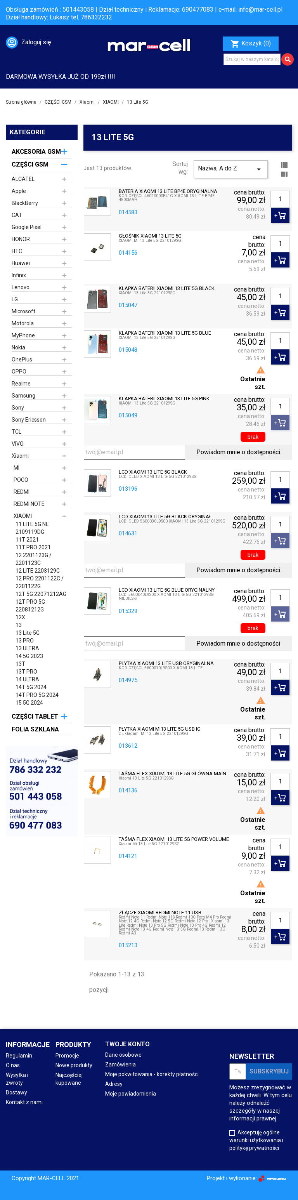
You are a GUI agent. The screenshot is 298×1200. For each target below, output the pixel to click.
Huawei (21, 263)
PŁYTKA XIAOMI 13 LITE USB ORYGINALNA (166, 663)
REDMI (21, 492)
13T (20, 664)
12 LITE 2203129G (38, 571)
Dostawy (16, 1092)
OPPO (19, 371)
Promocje (67, 1055)
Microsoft (23, 311)
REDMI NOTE (29, 504)
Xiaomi (20, 456)
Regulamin (19, 1055)
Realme (21, 383)
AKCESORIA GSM (36, 151)
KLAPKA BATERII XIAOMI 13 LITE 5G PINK (164, 398)
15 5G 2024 (29, 703)
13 (19, 625)
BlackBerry (25, 203)
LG (15, 299)
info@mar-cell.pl (260, 9)
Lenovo (20, 287)
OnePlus (22, 359)
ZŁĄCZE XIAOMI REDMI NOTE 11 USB (160, 912)
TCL (16, 432)
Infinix (19, 275)
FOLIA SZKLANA (35, 729)
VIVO (18, 444)
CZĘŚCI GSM (30, 164)
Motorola (23, 323)
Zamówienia (120, 1064)
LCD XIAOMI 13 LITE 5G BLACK (153, 472)
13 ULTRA (27, 648)
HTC (17, 251)
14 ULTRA (27, 679)
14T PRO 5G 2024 (37, 695)
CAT (17, 215)
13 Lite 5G (28, 633)
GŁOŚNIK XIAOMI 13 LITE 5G (150, 236)
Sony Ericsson (29, 420)
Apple (19, 191)
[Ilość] (280, 199)
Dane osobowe (123, 1055)
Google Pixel (27, 227)
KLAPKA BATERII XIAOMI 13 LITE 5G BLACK (167, 288)
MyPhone (23, 335)
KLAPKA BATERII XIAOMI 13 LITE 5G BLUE (165, 333)
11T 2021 (27, 540)
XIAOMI (23, 516)
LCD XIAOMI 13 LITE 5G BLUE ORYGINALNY (167, 590)
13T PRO (26, 672)
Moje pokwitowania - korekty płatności (152, 1074)
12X (20, 617)
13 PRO (25, 640)
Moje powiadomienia (130, 1094)
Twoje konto (127, 1044)
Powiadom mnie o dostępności (238, 452)
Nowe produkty (73, 1065)
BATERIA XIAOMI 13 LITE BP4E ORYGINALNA (168, 191)
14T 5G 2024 (31, 687)
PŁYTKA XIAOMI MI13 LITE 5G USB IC (159, 729)
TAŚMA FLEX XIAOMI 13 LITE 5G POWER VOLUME (174, 839)
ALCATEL (23, 179)
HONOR (21, 239)
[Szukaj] (252, 59)
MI (16, 468)
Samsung (23, 395)
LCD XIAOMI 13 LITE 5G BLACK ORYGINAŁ (165, 516)
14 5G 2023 (29, 656)
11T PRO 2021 (33, 547)
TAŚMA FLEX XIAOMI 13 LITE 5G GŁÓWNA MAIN (172, 773)
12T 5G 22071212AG (41, 594)
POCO (21, 480)
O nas (13, 1065)
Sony (18, 408)
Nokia (18, 347)
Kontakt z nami (24, 1102)
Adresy (114, 1084)
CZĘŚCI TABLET (35, 716)
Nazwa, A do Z (230, 169)
